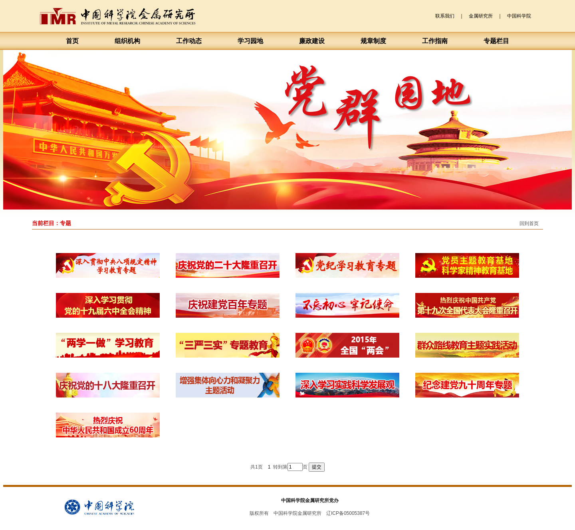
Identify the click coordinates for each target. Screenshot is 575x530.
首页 (72, 41)
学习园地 (250, 41)
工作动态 (189, 41)
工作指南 (435, 41)
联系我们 (444, 16)
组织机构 (127, 41)
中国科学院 (519, 16)
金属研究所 (481, 16)
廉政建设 (312, 41)
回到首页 (529, 223)
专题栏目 (496, 41)
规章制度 (373, 41)
